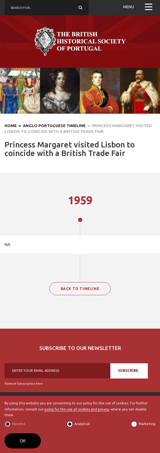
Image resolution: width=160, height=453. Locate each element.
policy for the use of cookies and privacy (76, 409)
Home (11, 125)
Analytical (82, 424)
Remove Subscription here (24, 383)
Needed (18, 424)
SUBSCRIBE (128, 370)
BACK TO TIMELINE (80, 289)
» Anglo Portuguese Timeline (51, 125)
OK (23, 440)
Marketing (147, 424)
